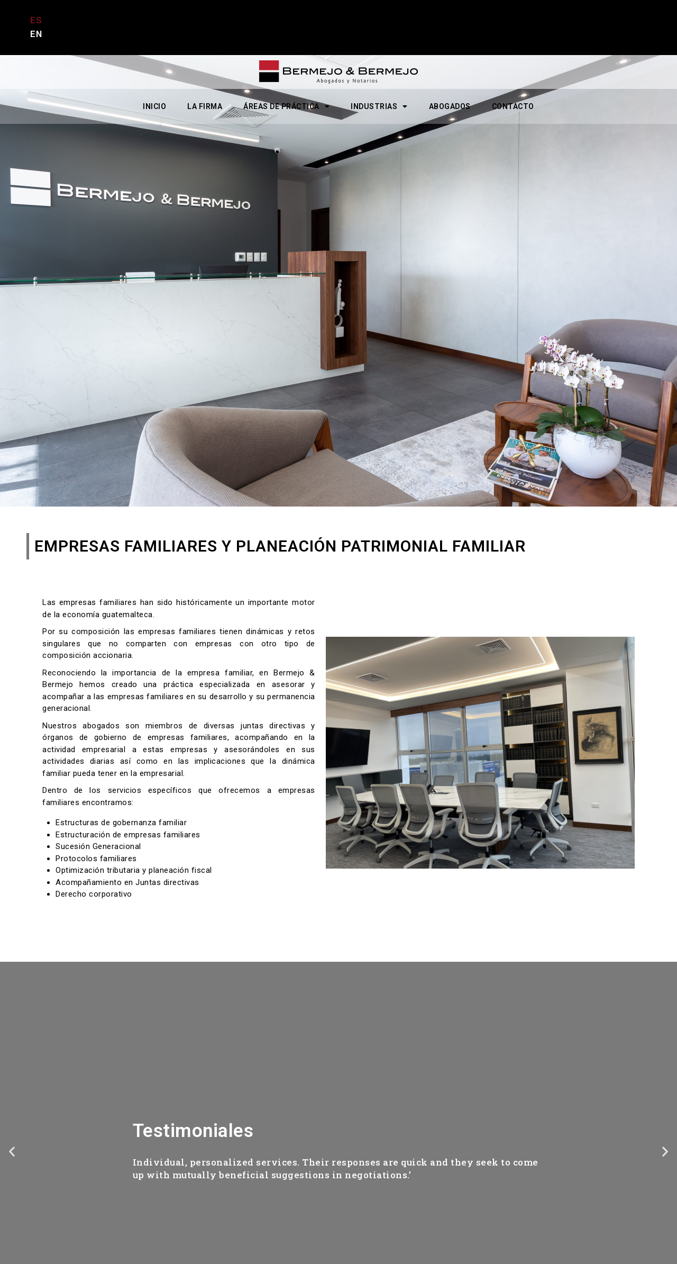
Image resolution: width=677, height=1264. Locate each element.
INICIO (154, 106)
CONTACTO (513, 106)
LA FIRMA (204, 106)
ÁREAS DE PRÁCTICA (286, 106)
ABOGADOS (450, 106)
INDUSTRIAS (379, 106)
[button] (12, 1151)
